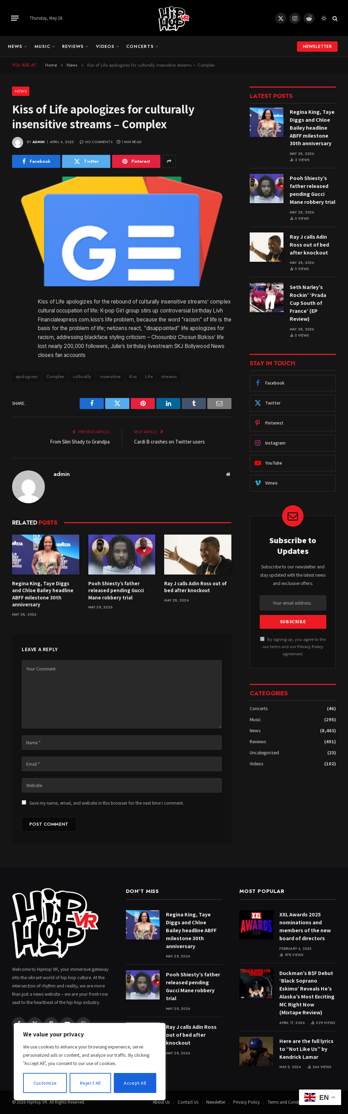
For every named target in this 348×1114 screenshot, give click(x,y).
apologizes (27, 376)
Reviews (73, 46)
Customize (45, 1083)
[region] (90, 1061)
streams (169, 376)
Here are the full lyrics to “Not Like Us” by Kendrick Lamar (306, 1049)
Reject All (90, 1083)
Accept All (135, 1083)
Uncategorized (264, 752)
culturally (82, 376)
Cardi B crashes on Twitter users (169, 441)
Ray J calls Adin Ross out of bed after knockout (195, 587)
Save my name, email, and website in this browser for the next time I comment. (106, 803)
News (15, 46)
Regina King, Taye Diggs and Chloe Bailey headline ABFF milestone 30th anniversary (42, 594)
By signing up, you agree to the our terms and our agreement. (293, 646)
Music (42, 46)
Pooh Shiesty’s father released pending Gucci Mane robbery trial (116, 590)
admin (38, 142)
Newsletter (317, 46)
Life (149, 376)
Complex (55, 376)
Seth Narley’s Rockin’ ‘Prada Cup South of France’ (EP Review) (308, 303)
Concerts (139, 46)
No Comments (96, 142)
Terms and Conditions (288, 1102)
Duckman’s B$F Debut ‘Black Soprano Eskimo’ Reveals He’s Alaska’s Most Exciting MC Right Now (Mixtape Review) (307, 992)
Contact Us (188, 1102)
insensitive (110, 376)
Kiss (133, 376)
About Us (161, 1102)
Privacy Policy (310, 646)
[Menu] (15, 17)
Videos (105, 46)
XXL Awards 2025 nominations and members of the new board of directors (305, 926)
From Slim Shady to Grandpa (80, 441)
